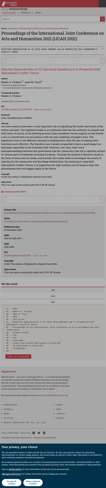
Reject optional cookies (33, 482)
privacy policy (15, 469)
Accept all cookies (11, 482)
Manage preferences (11, 474)
